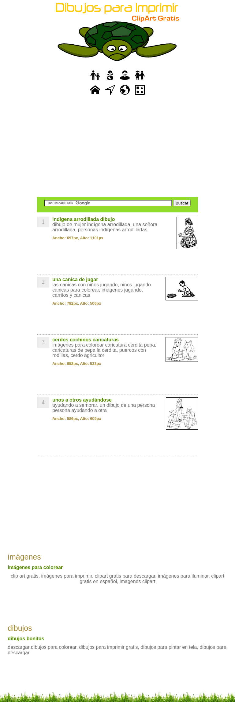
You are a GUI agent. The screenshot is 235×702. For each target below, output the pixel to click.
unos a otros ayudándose (82, 399)
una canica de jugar (75, 279)
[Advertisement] (117, 146)
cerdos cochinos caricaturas (85, 339)
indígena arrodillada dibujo (83, 219)
